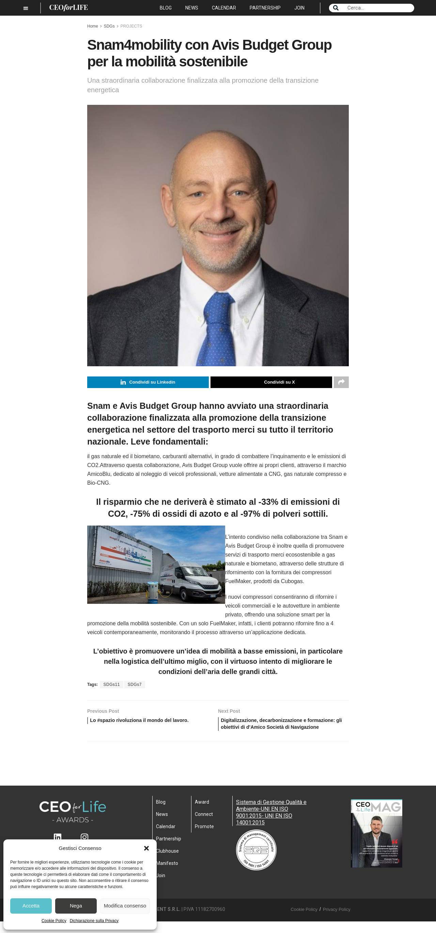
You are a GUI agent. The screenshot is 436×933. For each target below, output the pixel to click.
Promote (204, 838)
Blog (166, 8)
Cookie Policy (54, 920)
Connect (204, 826)
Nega (76, 905)
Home (92, 26)
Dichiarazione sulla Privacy (94, 920)
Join (299, 8)
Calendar (224, 8)
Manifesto (167, 875)
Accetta (31, 905)
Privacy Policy (337, 920)
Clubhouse (167, 862)
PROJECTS (131, 26)
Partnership (265, 8)
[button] (146, 848)
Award (202, 813)
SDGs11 (111, 685)
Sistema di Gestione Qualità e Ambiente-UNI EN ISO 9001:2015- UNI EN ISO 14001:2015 (271, 823)
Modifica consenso (125, 905)
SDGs (109, 26)
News (191, 8)
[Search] (336, 8)
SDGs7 (135, 685)
